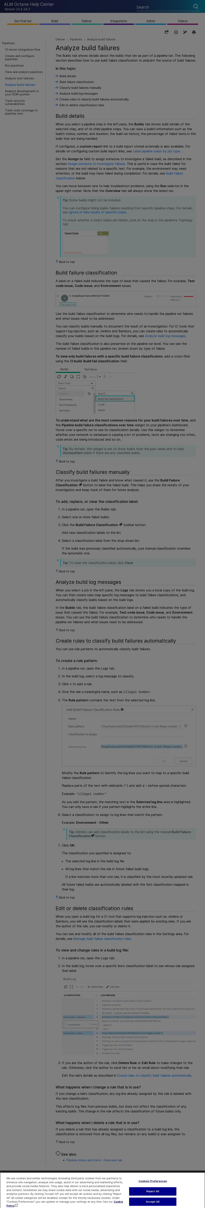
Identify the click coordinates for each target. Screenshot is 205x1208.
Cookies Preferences (153, 1185)
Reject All (152, 1195)
